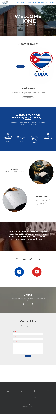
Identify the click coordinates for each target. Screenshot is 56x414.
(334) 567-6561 (21, 395)
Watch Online (41, 2)
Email (14, 336)
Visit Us (22, 24)
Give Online (48, 395)
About (22, 2)
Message (15, 341)
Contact (52, 2)
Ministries (28, 2)
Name (14, 331)
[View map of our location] (35, 391)
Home (18, 2)
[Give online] (48, 391)
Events (34, 2)
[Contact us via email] (8, 391)
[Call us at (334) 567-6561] (21, 391)
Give (47, 2)
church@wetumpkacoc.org (8, 395)
